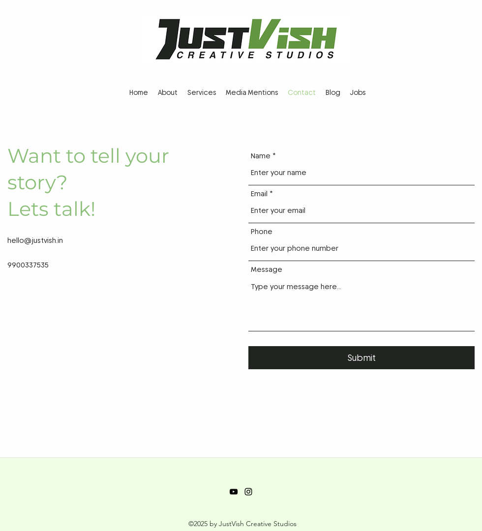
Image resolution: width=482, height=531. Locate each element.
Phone (261, 232)
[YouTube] (234, 492)
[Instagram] (248, 492)
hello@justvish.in (35, 240)
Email (259, 194)
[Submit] (361, 357)
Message (266, 269)
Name (261, 156)
